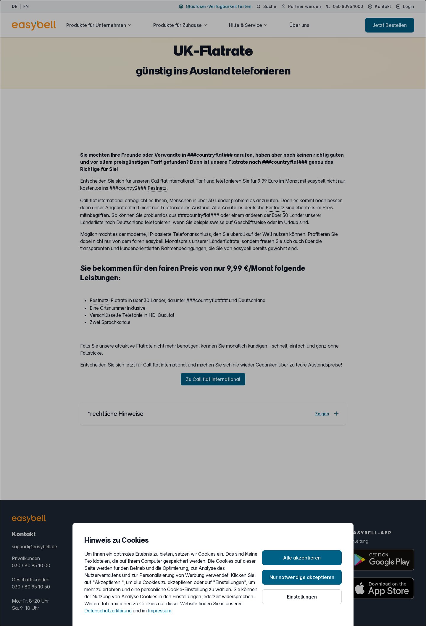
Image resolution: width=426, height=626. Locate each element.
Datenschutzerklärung (108, 611)
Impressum (159, 611)
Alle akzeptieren (302, 558)
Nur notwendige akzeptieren (302, 577)
